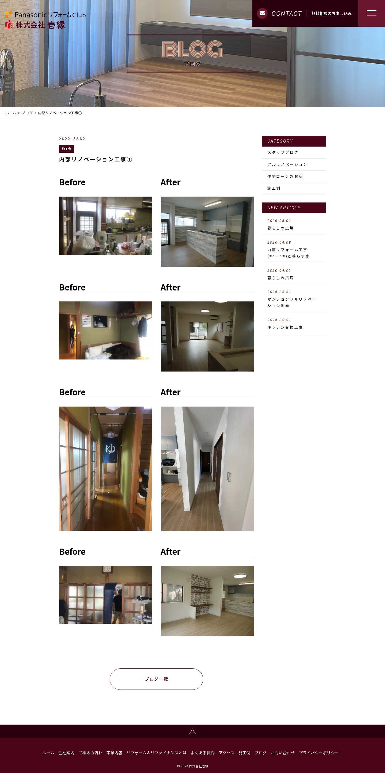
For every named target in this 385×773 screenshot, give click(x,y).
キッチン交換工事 (294, 324)
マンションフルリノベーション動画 (294, 299)
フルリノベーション (287, 164)
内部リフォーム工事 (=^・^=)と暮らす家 (294, 249)
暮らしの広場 (294, 225)
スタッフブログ (283, 152)
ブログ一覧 (156, 679)
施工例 (66, 148)
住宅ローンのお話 (285, 176)
